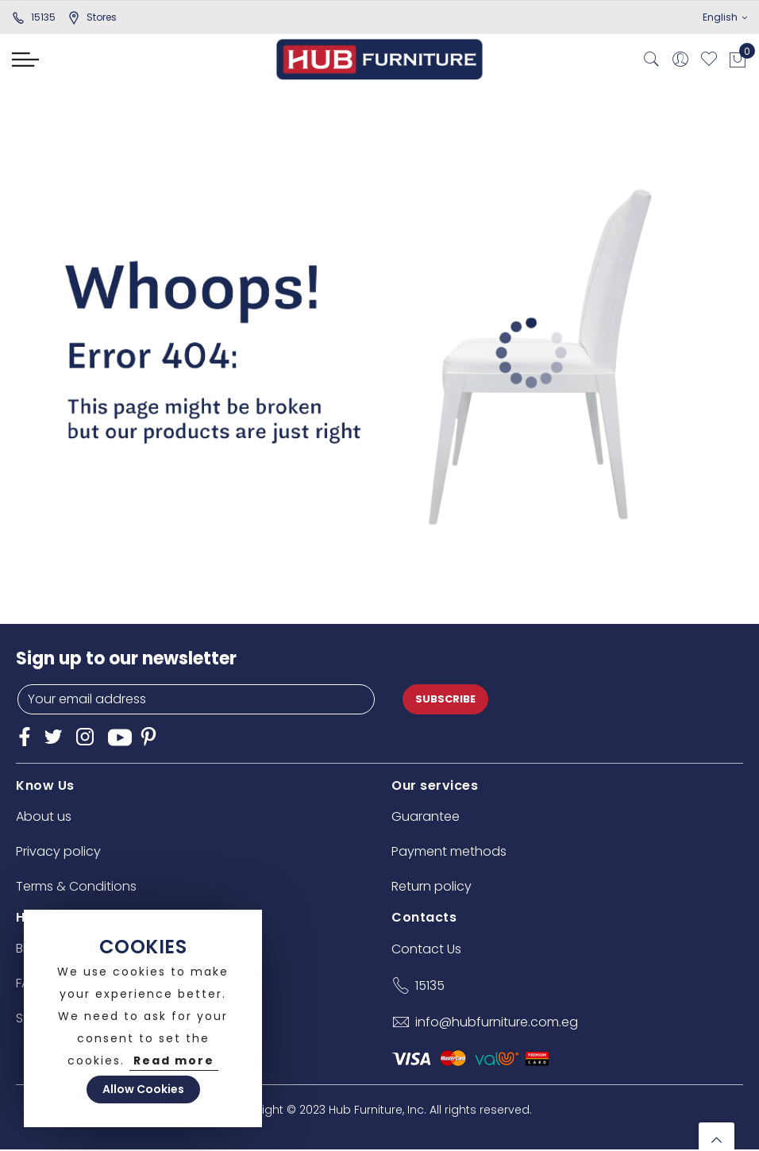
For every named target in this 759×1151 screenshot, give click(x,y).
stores (92, 17)
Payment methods (449, 851)
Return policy (431, 886)
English (725, 17)
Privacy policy (58, 851)
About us (43, 816)
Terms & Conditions (76, 886)
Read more (173, 1060)
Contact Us (426, 949)
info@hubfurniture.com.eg (496, 1022)
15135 (34, 17)
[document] (143, 1018)
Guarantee (425, 816)
